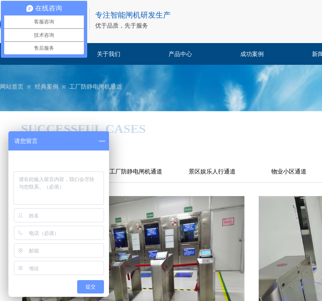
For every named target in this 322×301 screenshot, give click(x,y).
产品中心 (180, 54)
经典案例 (46, 87)
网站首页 (11, 87)
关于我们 (108, 54)
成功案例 (252, 54)
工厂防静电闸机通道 (95, 87)
